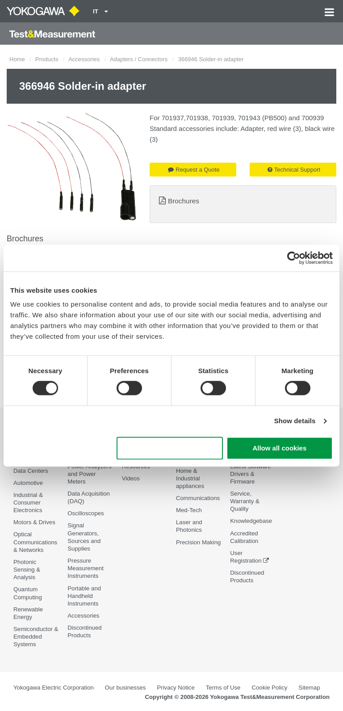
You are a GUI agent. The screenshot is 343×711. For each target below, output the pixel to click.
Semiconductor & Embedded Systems (35, 637)
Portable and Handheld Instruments (84, 596)
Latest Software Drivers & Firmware (250, 474)
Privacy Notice (175, 687)
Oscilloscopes (85, 513)
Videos (131, 478)
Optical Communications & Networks (35, 542)
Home (17, 59)
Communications (198, 498)
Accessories (84, 59)
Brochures (183, 201)
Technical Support (294, 169)
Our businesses (125, 687)
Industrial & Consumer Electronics (28, 502)
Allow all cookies (279, 448)
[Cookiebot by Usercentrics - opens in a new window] (294, 258)
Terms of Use (223, 687)
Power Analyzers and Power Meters (89, 474)
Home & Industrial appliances (190, 478)
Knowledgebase (251, 520)
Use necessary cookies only (169, 448)
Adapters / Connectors (138, 59)
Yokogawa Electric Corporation (53, 687)
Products (46, 59)
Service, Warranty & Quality (244, 501)
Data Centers (30, 470)
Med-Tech (189, 510)
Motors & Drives (34, 522)
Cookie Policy (269, 687)
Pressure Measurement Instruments (85, 568)
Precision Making (198, 542)
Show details (295, 421)
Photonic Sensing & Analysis (26, 570)
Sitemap (309, 687)
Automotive (28, 483)
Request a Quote (193, 169)
